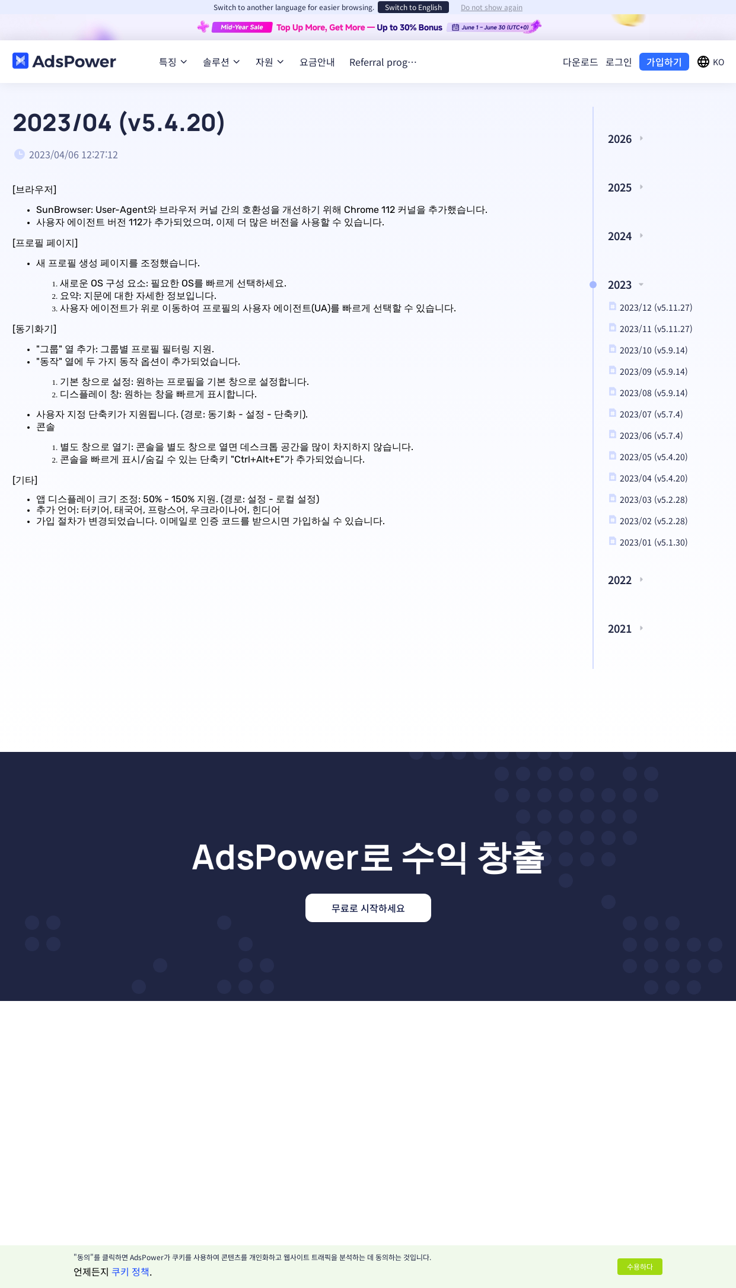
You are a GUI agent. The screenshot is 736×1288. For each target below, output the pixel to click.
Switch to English (413, 7)
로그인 (619, 62)
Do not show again (491, 7)
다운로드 (580, 62)
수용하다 (640, 1266)
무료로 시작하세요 (368, 908)
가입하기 (664, 62)
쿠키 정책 (130, 1271)
